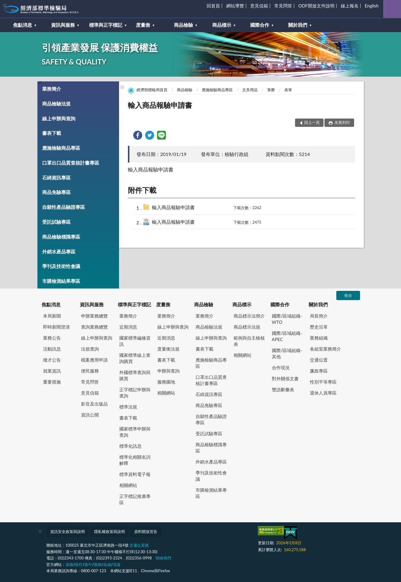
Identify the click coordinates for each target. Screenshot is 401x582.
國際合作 (279, 304)
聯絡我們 (163, 558)
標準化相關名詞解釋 (134, 460)
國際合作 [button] (259, 25)
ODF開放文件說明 (316, 5)
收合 (348, 295)
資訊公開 (90, 414)
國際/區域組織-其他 (287, 353)
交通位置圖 (139, 545)
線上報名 (350, 5)
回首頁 (213, 5)
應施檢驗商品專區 (61, 148)
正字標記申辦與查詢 (134, 392)
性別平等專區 (323, 381)
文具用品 (250, 89)
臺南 (98, 564)
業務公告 (52, 337)
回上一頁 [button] (312, 122)
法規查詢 (90, 348)
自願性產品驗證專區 (63, 207)
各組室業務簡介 (325, 348)
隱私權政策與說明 (109, 531)
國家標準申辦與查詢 (134, 432)
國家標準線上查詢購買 (134, 358)
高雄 (107, 564)
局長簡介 (319, 315)
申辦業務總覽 (94, 315)
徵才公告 (52, 359)
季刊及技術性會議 (61, 266)
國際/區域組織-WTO (287, 319)
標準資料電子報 (134, 474)
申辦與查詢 (168, 370)
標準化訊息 (130, 446)
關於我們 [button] (297, 25)
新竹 (79, 564)
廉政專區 (319, 370)
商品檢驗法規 (56, 103)
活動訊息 (52, 348)
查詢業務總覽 (94, 326)
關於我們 (318, 304)
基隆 (69, 564)
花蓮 (117, 564)
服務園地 (166, 381)
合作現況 (281, 367)
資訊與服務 (92, 304)
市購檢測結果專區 (61, 281)
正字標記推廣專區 (134, 499)
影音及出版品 (94, 403)
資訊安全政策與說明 (67, 531)
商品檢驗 (184, 89)
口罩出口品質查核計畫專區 (70, 162)
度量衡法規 (168, 348)
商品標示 (241, 304)
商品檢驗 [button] (183, 25)
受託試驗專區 (56, 222)
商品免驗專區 (56, 192)
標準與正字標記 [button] (105, 25)
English (372, 5)
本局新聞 (52, 315)
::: (5, 5)
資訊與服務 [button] (63, 25)
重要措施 (52, 381)
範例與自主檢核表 (249, 341)
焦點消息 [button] (22, 25)
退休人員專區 (323, 392)
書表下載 (51, 133)
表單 (288, 89)
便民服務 (90, 370)
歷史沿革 (319, 326)
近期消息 (128, 326)
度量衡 (163, 304)
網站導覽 (235, 5)
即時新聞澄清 (56, 326)
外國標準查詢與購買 (134, 375)
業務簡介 (51, 89)
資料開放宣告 (145, 531)
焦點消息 (51, 304)
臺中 (88, 564)
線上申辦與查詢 (58, 118)
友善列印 (342, 122)
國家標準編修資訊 (134, 341)
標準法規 (128, 406)
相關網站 (128, 485)
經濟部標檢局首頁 (152, 89)
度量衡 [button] (143, 25)
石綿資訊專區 (56, 177)
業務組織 (319, 337)
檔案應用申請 (94, 359)
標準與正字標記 (134, 304)
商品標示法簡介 (249, 315)
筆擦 (271, 89)
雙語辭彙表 (283, 389)
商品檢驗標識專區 (61, 236)
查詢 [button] (392, 9)
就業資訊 (52, 370)
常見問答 (283, 5)
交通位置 (319, 359)
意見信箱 (259, 5)
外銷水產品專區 (58, 251)
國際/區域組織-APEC (287, 336)
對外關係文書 (285, 378)
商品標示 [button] (221, 25)
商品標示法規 (247, 326)
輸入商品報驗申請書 (173, 207)
